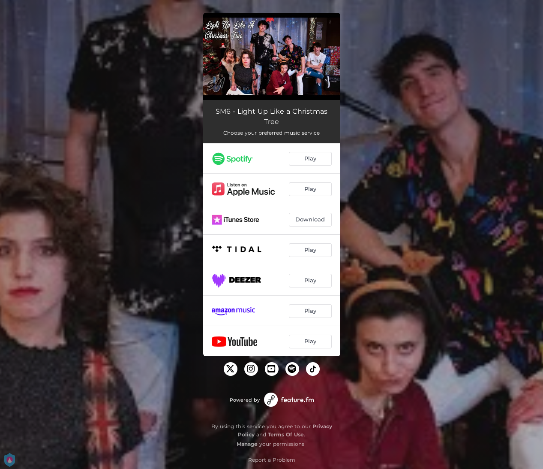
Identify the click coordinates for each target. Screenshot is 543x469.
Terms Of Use (286, 434)
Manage (247, 444)
